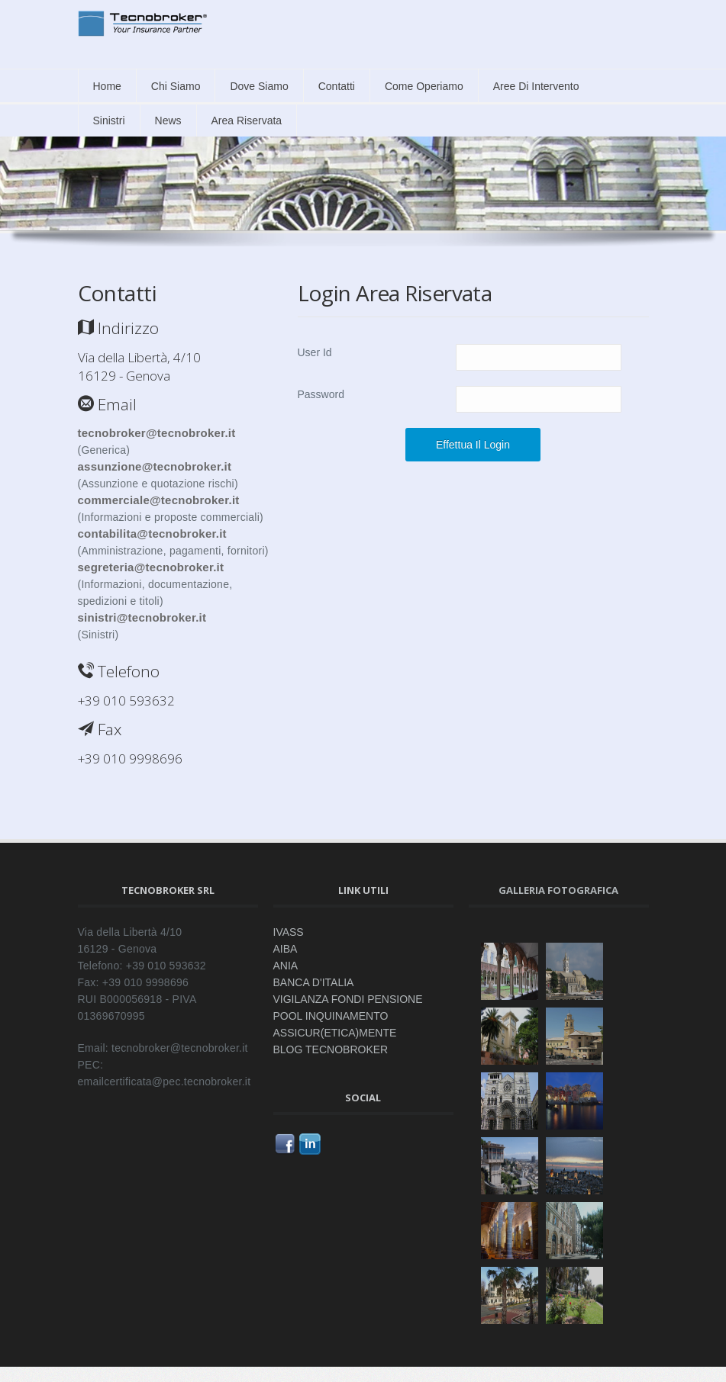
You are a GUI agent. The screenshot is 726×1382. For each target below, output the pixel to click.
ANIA (285, 965)
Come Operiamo (424, 86)
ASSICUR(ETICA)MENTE (335, 1033)
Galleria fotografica (558, 890)
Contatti (336, 86)
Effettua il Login (473, 445)
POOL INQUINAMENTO (331, 1016)
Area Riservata (246, 120)
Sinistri (109, 120)
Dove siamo (259, 86)
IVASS (288, 932)
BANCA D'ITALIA (313, 982)
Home (107, 86)
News (168, 120)
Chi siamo (176, 86)
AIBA (285, 949)
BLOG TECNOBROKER (331, 1049)
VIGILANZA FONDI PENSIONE (348, 999)
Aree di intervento (536, 86)
